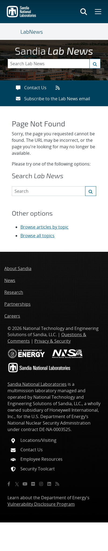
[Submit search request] (94, 63)
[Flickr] (33, 484)
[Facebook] (9, 484)
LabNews (31, 31)
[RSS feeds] (59, 87)
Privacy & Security (52, 341)
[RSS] (57, 484)
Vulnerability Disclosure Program (41, 504)
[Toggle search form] (83, 12)
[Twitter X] (17, 484)
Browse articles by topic (44, 227)
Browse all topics (37, 236)
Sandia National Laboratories (37, 384)
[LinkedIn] (49, 484)
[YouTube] (25, 484)
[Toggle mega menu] (97, 12)
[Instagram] (41, 484)
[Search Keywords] (54, 64)
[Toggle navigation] (14, 31)
